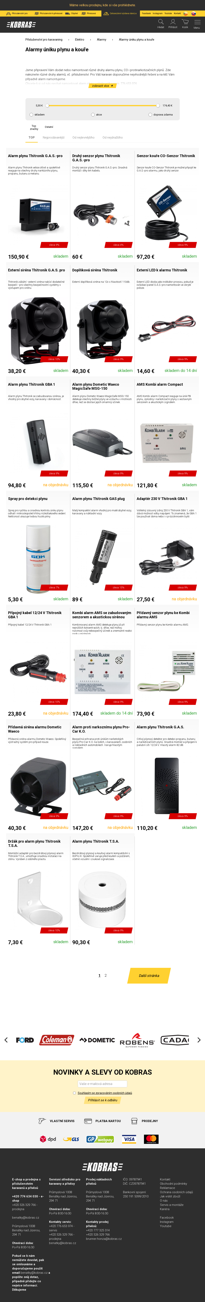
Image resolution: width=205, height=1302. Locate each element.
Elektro (79, 39)
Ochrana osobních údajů (176, 1192)
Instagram (158, 13)
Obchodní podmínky (173, 1183)
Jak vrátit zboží (170, 1196)
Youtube (168, 13)
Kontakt (165, 1179)
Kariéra (164, 1209)
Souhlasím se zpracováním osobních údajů (105, 1093)
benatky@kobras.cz (25, 1217)
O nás (164, 1200)
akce (99, 114)
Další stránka (148, 975)
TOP (31, 137)
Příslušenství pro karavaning (43, 39)
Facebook (146, 13)
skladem (40, 114)
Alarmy (101, 39)
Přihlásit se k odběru (103, 1100)
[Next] (198, 1040)
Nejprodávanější (53, 137)
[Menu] (196, 25)
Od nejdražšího (113, 137)
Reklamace (167, 1188)
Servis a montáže (172, 1205)
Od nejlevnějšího (84, 137)
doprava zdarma (163, 114)
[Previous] (6, 1040)
